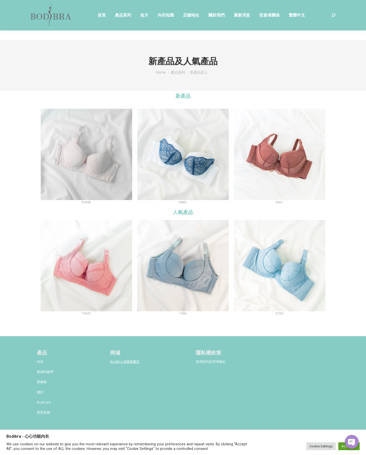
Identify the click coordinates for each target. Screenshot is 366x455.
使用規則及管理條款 (210, 361)
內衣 (40, 361)
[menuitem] (102, 25)
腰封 (40, 392)
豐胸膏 (42, 382)
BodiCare (44, 402)
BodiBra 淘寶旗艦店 (125, 361)
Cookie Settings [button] (321, 446)
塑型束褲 (43, 412)
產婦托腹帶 (45, 371)
